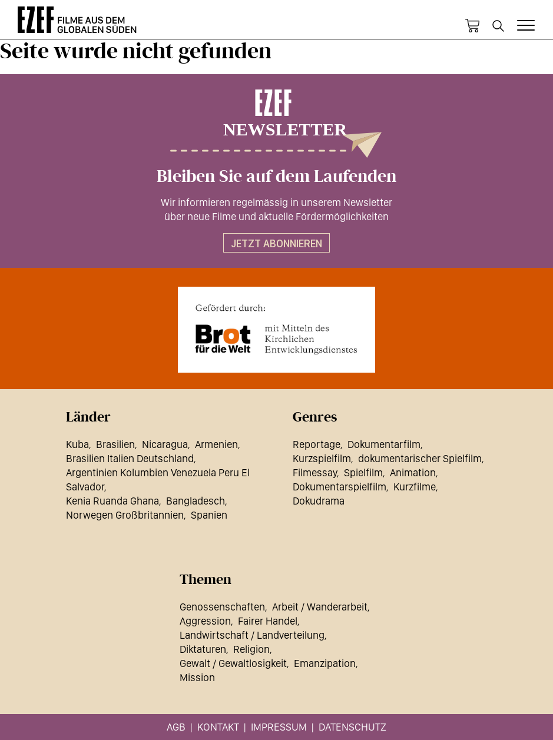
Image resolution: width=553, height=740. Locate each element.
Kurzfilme (414, 486)
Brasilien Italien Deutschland (130, 458)
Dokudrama (319, 501)
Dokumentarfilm (383, 444)
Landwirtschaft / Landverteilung (252, 635)
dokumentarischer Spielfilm (420, 458)
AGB (176, 727)
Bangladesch (195, 501)
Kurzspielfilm (322, 458)
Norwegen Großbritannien (125, 515)
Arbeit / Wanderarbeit (319, 606)
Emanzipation (325, 663)
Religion (251, 649)
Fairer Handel (267, 621)
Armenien (216, 444)
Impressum (279, 727)
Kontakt (218, 727)
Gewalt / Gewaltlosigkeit (233, 663)
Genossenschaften (222, 606)
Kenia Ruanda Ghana (112, 501)
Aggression (205, 621)
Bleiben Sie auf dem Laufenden (276, 176)
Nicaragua (165, 444)
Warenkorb (472, 26)
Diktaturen (203, 649)
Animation (413, 472)
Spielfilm (363, 472)
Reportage (316, 444)
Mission (197, 677)
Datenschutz (352, 727)
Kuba (77, 444)
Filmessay (315, 472)
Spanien (209, 515)
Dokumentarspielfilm (339, 486)
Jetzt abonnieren (276, 243)
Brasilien (115, 444)
